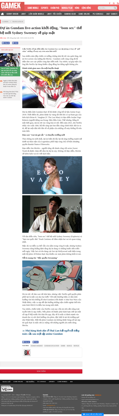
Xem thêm (41, 371)
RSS (71, 381)
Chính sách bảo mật (87, 410)
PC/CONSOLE (98, 13)
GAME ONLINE (84, 13)
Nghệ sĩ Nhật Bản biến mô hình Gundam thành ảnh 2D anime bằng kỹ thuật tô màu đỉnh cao (10, 83)
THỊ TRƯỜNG (30, 381)
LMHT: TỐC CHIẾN (54, 13)
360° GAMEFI (111, 13)
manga (69, 345)
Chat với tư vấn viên (92, 414)
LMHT (23, 13)
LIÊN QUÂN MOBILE (36, 13)
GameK (5, 21)
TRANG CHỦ (6, 381)
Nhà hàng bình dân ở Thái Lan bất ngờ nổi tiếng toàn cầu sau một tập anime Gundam (10, 94)
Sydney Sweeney (37, 345)
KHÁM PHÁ (55, 7)
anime (63, 345)
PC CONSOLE (41, 381)
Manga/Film (17, 21)
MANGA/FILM (67, 7)
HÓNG (77, 7)
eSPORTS (44, 7)
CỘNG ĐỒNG (86, 7)
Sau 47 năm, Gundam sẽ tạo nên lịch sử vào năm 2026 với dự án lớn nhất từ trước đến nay (9, 71)
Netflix (76, 345)
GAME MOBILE (33, 7)
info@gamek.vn (51, 405)
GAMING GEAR (70, 13)
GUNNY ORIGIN (12, 13)
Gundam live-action (51, 345)
